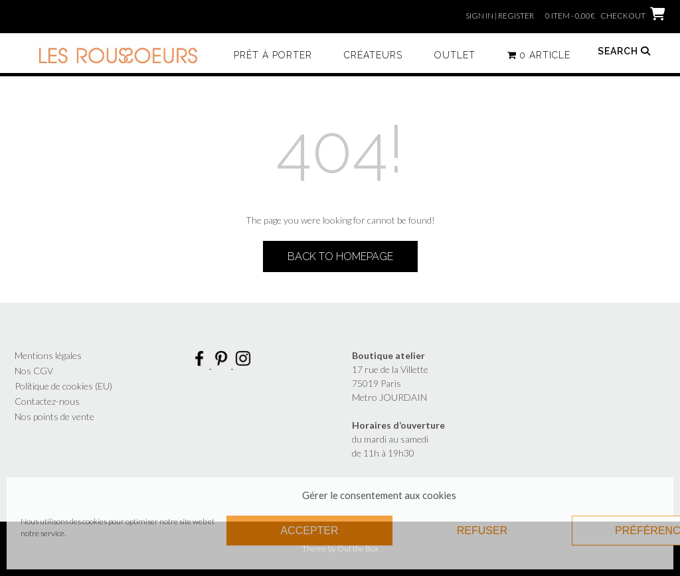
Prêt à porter (273, 55)
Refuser (482, 530)
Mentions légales (48, 355)
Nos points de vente (54, 416)
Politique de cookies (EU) (63, 386)
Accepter (309, 530)
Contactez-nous (47, 401)
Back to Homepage (340, 256)
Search (624, 51)
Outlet (454, 55)
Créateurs (373, 55)
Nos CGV (34, 370)
